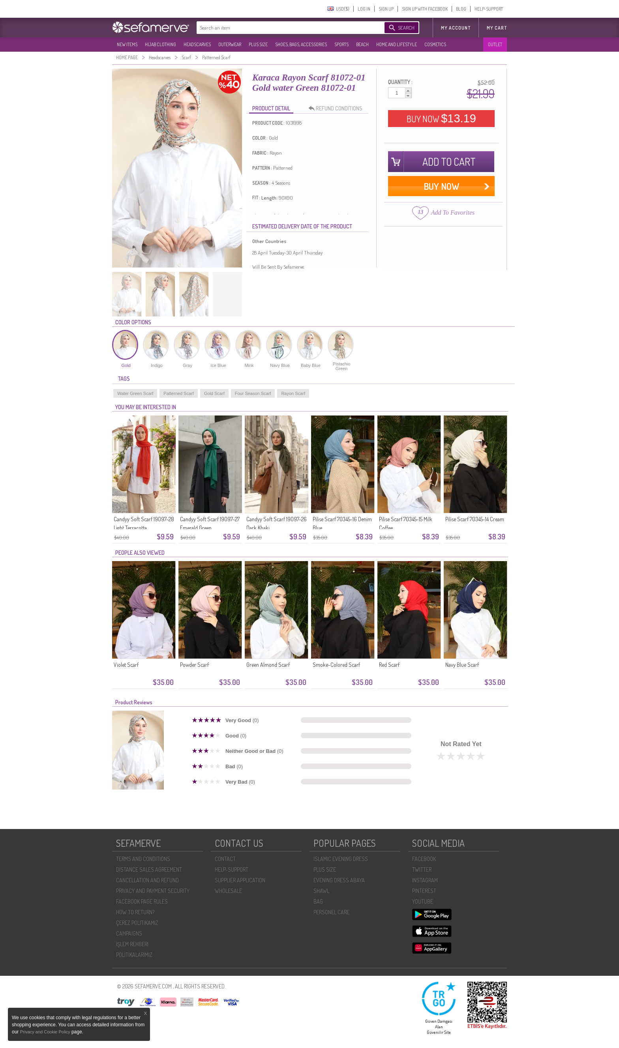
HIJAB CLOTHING (160, 44)
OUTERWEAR (229, 44)
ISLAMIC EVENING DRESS (340, 858)
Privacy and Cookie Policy (45, 1031)
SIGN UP (386, 9)
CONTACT (225, 858)
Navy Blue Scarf (462, 664)
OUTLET (495, 44)
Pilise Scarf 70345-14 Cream (474, 519)
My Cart (497, 28)
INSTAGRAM (425, 880)
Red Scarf (389, 664)
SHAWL (321, 890)
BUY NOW (441, 118)
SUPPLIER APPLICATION (240, 880)
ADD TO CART (449, 161)
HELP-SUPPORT (489, 9)
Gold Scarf (214, 393)
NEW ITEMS (127, 44)
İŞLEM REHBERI (132, 944)
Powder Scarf (194, 664)
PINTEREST (424, 890)
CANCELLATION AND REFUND (147, 880)
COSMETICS (435, 44)
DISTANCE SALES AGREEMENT (149, 869)
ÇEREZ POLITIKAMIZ (137, 922)
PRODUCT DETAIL (271, 108)
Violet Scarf (126, 664)
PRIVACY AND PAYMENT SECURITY (152, 890)
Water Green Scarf (135, 393)
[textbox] (283, 27)
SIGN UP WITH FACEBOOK (425, 9)
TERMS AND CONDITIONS (143, 858)
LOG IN (364, 9)
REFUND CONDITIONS (337, 108)
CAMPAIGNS (129, 933)
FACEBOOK (424, 858)
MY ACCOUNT (456, 28)
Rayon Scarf (293, 393)
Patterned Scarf (178, 393)
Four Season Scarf (253, 393)
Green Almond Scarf (268, 664)
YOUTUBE (422, 901)
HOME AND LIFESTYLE (396, 44)
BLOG (461, 9)
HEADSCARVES (197, 44)
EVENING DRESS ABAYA (339, 880)
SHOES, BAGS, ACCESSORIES (301, 44)
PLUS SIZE (258, 44)
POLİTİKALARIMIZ (134, 954)
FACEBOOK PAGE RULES (142, 901)
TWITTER (421, 869)
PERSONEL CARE (331, 912)
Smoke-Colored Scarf (336, 664)
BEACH (362, 44)
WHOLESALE (228, 890)
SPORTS (341, 44)
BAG (318, 901)
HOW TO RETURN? (135, 912)
